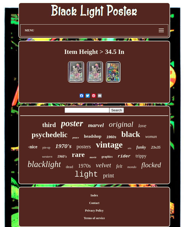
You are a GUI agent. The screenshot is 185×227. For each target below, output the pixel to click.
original (121, 124)
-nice (32, 146)
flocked (151, 165)
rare (78, 154)
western (47, 156)
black (130, 134)
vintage (109, 144)
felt (119, 166)
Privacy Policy (94, 210)
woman (151, 136)
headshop (92, 136)
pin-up (46, 147)
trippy (141, 155)
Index (94, 195)
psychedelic (49, 135)
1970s (84, 166)
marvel (96, 125)
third (49, 124)
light (86, 174)
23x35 (156, 147)
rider (124, 156)
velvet (103, 165)
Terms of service (94, 218)
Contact (94, 203)
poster (72, 123)
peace (75, 137)
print (108, 175)
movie (93, 157)
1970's (63, 146)
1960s (111, 137)
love (142, 125)
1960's (62, 156)
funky (141, 147)
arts (129, 148)
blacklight (44, 164)
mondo (131, 167)
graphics (107, 156)
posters (83, 146)
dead (69, 167)
